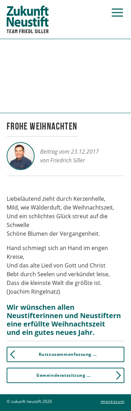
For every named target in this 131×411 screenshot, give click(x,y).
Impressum (112, 401)
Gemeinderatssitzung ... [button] (80, 375)
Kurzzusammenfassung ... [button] (52, 354)
